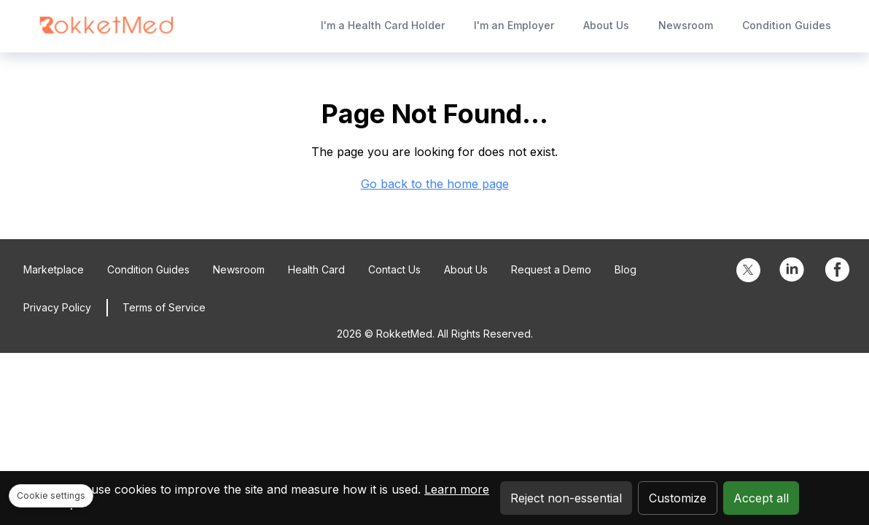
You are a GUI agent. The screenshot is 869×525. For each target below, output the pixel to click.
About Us (606, 25)
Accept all (761, 498)
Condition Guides (786, 25)
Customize (677, 498)
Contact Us (394, 269)
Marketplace (53, 269)
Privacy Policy (57, 307)
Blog (625, 269)
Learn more (456, 489)
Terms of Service (164, 307)
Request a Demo (551, 269)
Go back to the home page (435, 183)
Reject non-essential (566, 498)
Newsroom (685, 25)
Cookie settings (51, 495)
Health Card (316, 269)
